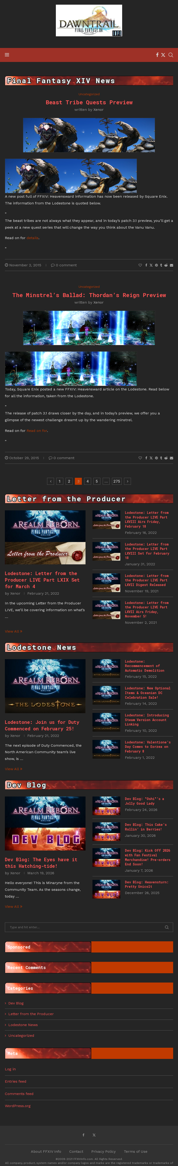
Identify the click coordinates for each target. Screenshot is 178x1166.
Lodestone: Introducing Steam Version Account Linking (147, 719)
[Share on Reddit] (166, 265)
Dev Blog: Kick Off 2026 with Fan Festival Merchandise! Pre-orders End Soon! (147, 857)
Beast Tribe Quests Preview (89, 102)
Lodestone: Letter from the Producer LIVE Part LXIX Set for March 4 (42, 579)
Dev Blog (16, 1003)
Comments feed (19, 1093)
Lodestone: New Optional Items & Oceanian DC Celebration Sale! (148, 692)
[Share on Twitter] (151, 265)
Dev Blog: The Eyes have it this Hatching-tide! (41, 862)
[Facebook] (157, 55)
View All (13, 631)
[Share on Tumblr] (161, 265)
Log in (10, 1069)
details (32, 238)
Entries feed (15, 1081)
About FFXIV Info (46, 1151)
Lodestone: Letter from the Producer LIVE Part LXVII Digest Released (146, 580)
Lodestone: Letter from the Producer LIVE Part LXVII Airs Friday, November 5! (146, 609)
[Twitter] (163, 55)
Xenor (98, 109)
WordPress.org (18, 1106)
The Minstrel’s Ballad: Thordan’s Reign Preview (89, 295)
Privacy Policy (103, 1151)
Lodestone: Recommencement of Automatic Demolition (144, 666)
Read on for (37, 430)
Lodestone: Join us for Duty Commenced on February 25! (42, 725)
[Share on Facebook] (146, 265)
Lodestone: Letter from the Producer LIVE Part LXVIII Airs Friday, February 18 (146, 519)
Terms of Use (135, 1151)
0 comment (64, 265)
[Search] (170, 55)
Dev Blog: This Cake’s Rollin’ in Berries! (146, 826)
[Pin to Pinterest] (156, 265)
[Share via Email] (171, 265)
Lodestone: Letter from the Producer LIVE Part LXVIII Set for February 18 (147, 551)
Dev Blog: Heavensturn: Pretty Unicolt (147, 884)
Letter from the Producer (31, 1014)
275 (116, 481)
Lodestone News (23, 1025)
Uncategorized (21, 1035)
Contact (76, 1151)
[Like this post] (140, 265)
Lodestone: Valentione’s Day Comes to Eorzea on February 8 (148, 746)
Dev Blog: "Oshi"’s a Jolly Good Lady (144, 801)
